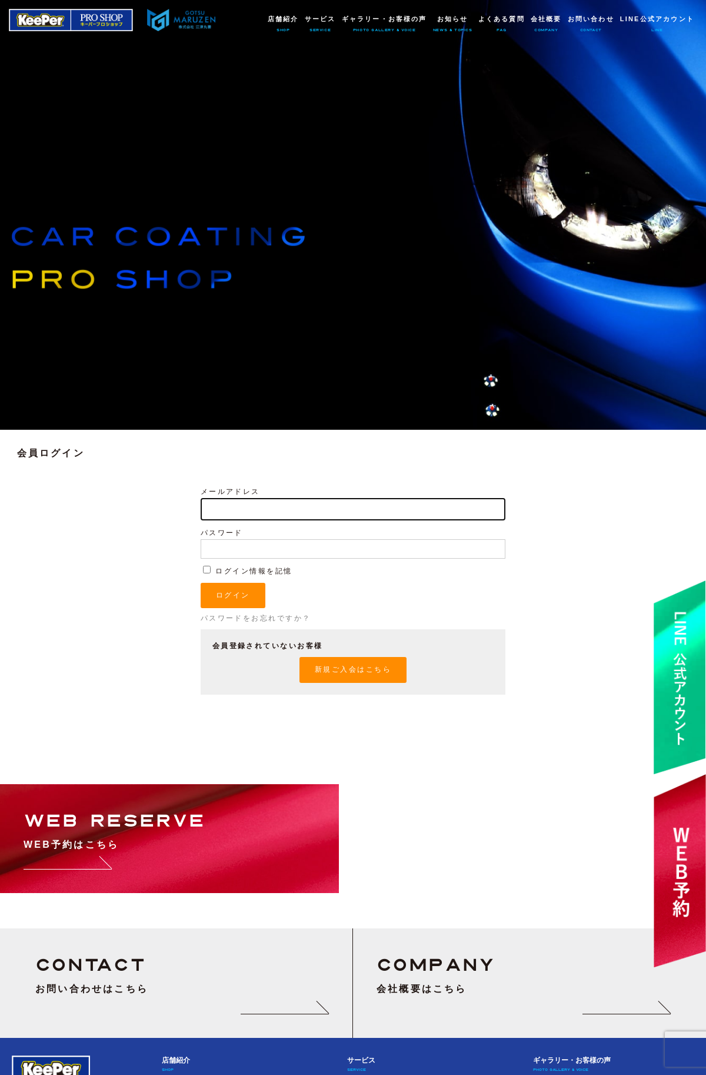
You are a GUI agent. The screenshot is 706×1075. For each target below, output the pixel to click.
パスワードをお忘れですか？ (256, 618)
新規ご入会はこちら (353, 669)
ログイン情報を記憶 (247, 571)
